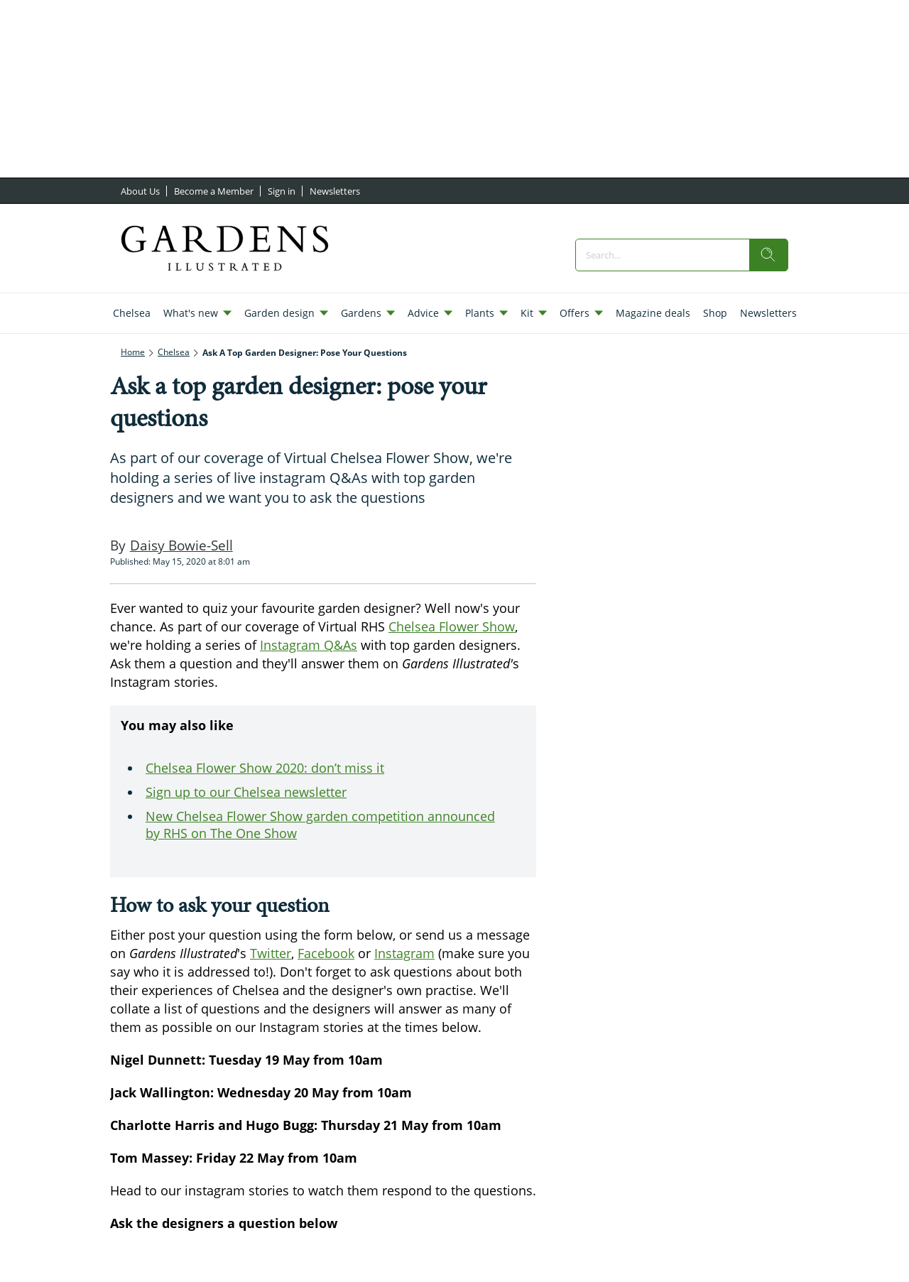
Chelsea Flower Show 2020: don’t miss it (265, 767)
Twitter (270, 953)
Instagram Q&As (308, 644)
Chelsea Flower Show (451, 626)
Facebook (326, 953)
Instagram (404, 953)
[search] (768, 255)
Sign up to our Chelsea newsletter (246, 791)
